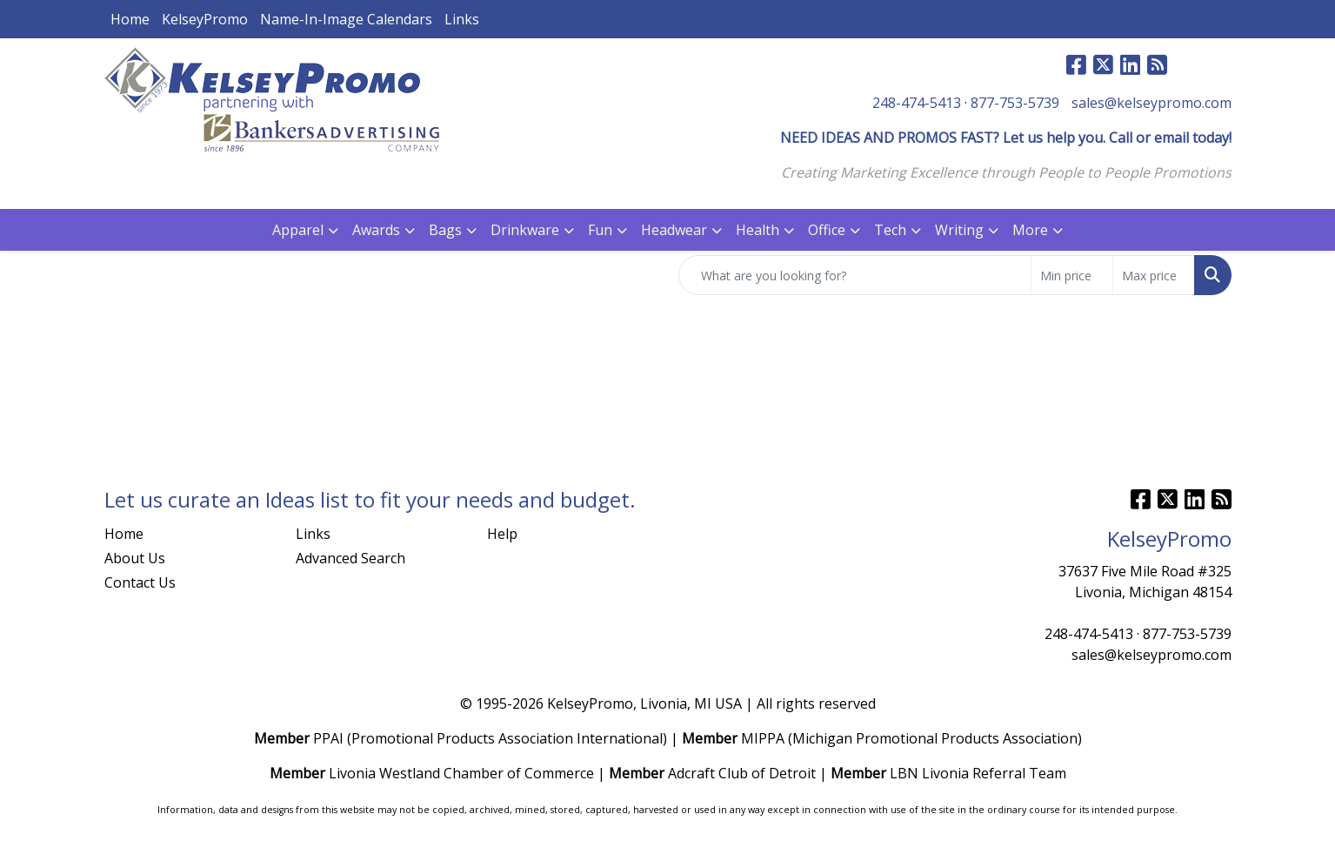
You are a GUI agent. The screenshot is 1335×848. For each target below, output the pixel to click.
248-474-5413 (916, 102)
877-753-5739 (1015, 102)
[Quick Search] (854, 275)
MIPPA (762, 738)
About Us (134, 558)
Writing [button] (959, 229)
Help (502, 533)
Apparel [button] (298, 229)
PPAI (328, 738)
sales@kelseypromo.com (1151, 102)
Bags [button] (445, 229)
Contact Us (140, 582)
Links (461, 19)
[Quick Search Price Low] (1072, 275)
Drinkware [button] (525, 229)
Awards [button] (376, 229)
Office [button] (826, 229)
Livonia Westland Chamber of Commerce (461, 773)
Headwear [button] (674, 229)
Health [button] (757, 229)
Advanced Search (350, 558)
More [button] (1030, 229)
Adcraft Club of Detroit (742, 773)
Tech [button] (890, 229)
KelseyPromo (205, 19)
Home (130, 19)
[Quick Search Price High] (1153, 275)
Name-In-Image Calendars (346, 19)
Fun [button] (600, 229)
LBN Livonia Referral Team (978, 773)
